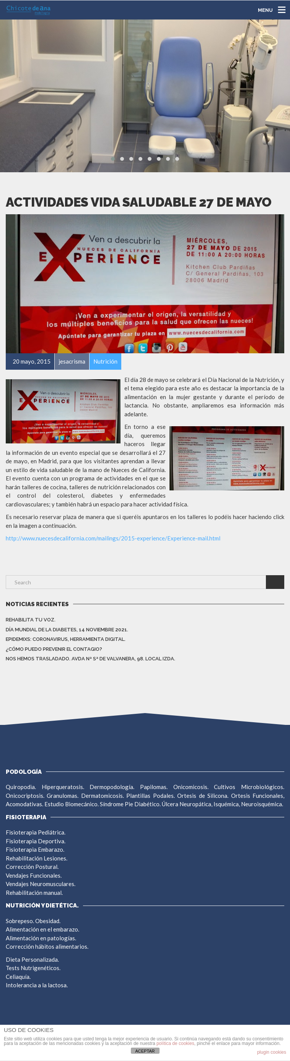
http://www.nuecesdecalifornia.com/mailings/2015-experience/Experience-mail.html (113, 538)
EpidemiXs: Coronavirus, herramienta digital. (65, 639)
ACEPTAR (145, 1051)
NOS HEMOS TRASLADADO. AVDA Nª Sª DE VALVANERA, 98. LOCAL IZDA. (90, 659)
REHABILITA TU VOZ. (30, 620)
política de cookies (175, 1043)
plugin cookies (271, 1052)
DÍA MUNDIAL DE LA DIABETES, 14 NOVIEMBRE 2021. (67, 629)
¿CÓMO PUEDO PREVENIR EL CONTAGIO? (54, 649)
